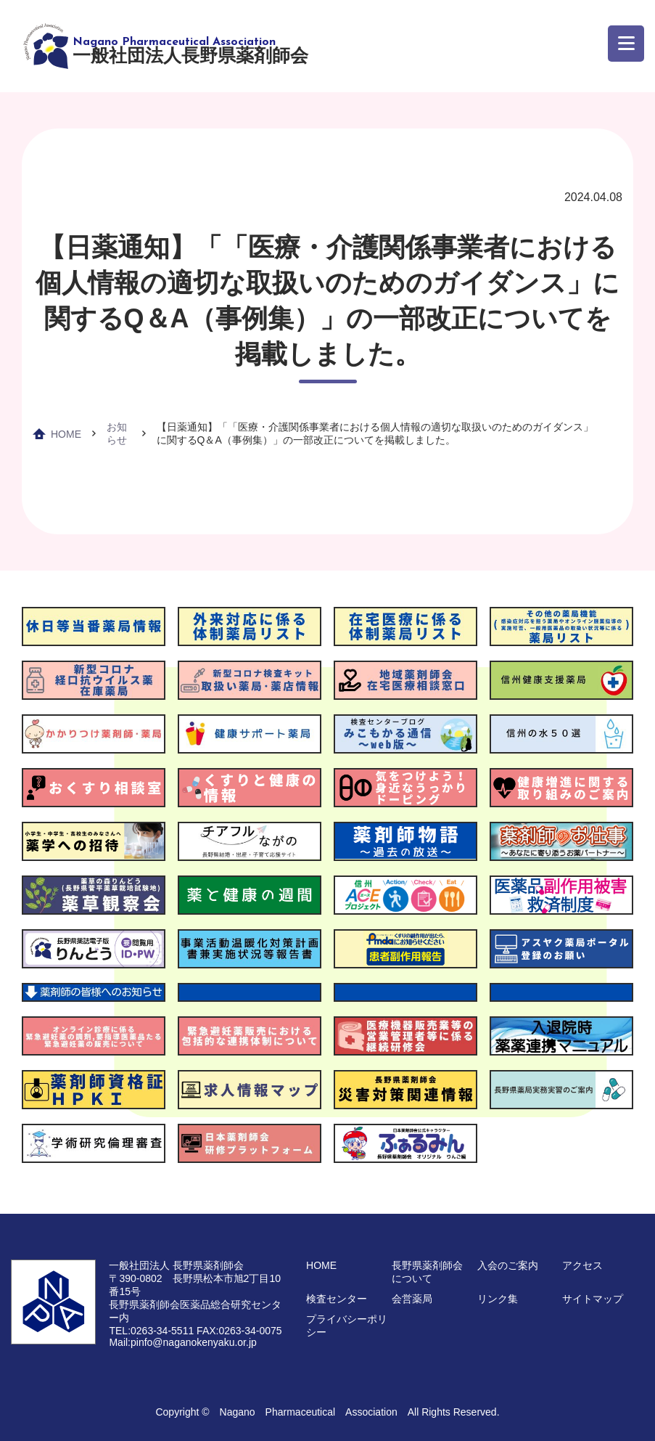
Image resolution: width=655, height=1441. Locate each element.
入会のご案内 (507, 1265)
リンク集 (497, 1299)
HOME (66, 434)
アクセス (582, 1265)
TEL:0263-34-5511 (151, 1330)
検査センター (336, 1299)
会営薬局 (412, 1299)
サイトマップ (592, 1299)
